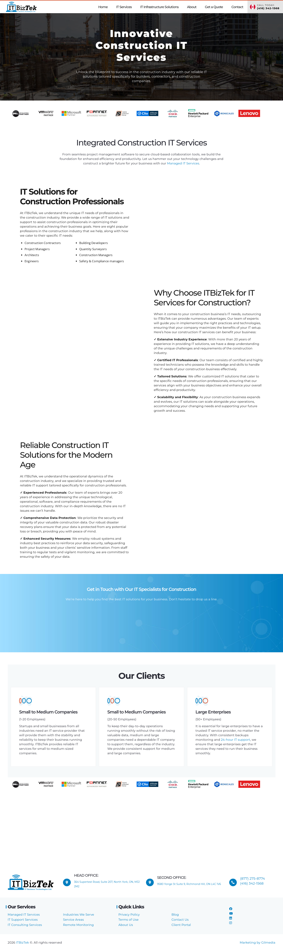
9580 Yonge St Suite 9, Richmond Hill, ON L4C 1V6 (189, 884)
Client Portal (181, 925)
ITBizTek (23, 942)
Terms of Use (128, 919)
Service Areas (73, 919)
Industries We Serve (78, 914)
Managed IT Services (182, 163)
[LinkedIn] (230, 918)
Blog (175, 914)
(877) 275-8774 (252, 878)
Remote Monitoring (78, 925)
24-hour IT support (235, 739)
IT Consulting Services (25, 925)
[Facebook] (230, 908)
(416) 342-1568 (252, 883)
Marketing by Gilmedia (257, 942)
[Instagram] (230, 922)
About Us (125, 925)
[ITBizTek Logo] (21, 7)
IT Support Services (23, 919)
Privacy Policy (129, 914)
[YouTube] (231, 913)
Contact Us (180, 919)
